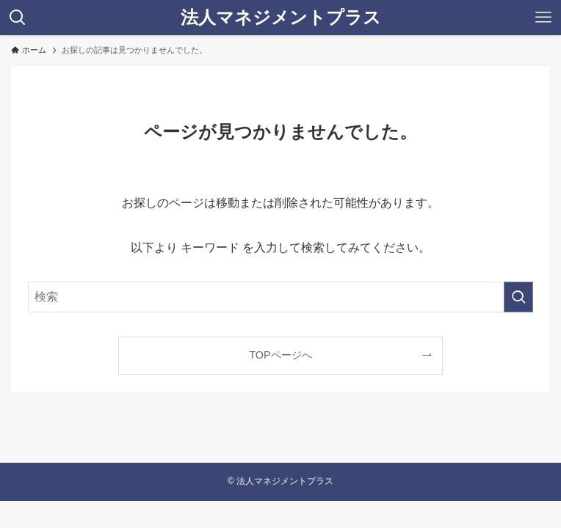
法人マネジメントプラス (281, 17)
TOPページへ (280, 355)
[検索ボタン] (17, 17)
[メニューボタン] (543, 17)
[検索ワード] (280, 297)
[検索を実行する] (518, 297)
